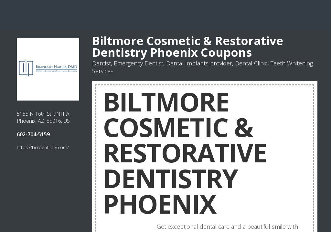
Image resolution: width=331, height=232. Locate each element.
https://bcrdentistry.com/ (43, 147)
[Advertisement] (165, 14)
